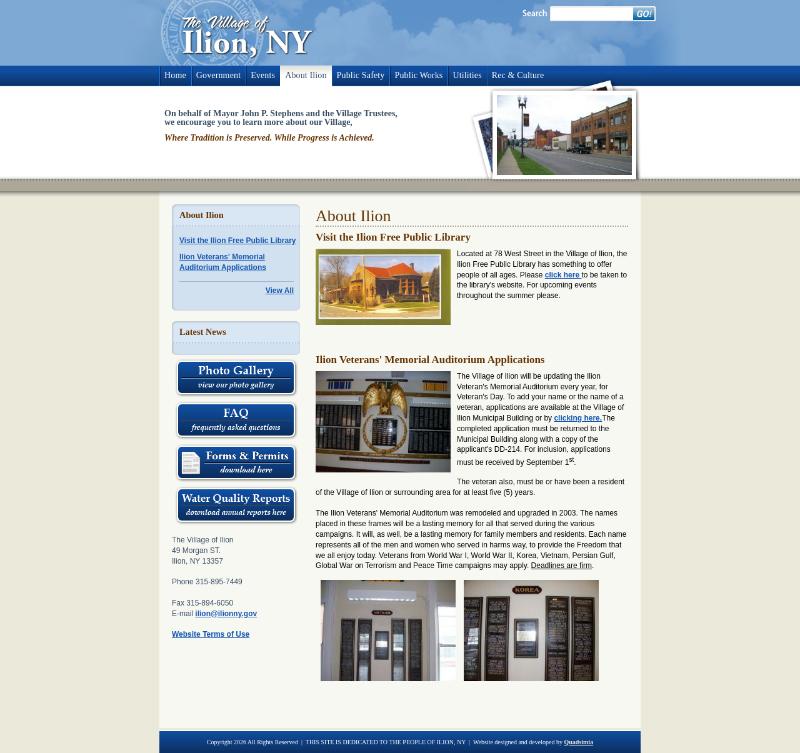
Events (263, 75)
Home (175, 75)
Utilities (466, 75)
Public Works (418, 75)
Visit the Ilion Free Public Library (237, 240)
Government (218, 75)
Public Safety (361, 75)
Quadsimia (578, 742)
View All (280, 290)
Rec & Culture (518, 75)
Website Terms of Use (210, 634)
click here (563, 275)
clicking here (576, 418)
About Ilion (305, 75)
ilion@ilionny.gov (226, 613)
